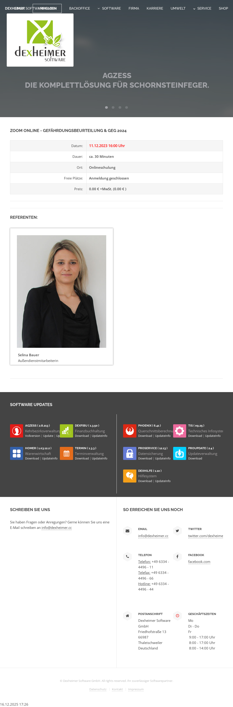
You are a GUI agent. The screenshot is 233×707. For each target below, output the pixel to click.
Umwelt (178, 8)
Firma (134, 8)
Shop (223, 8)
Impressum (136, 689)
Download (82, 436)
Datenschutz (97, 689)
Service (202, 8)
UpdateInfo (99, 436)
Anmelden (47, 8)
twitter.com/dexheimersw (208, 535)
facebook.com (199, 561)
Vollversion (33, 436)
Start (19, 8)
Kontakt (117, 689)
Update (48, 436)
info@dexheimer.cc (57, 527)
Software (111, 8)
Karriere (155, 8)
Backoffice (79, 8)
